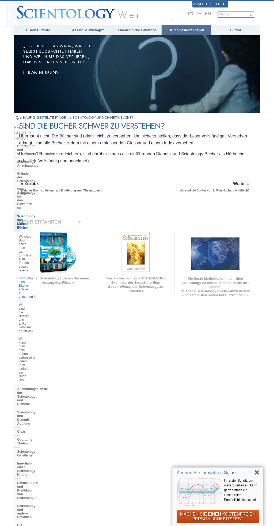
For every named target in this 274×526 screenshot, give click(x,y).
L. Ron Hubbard (38, 30)
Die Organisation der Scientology (42, 316)
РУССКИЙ (24, 447)
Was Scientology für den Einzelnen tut (36, 165)
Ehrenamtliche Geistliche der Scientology (219, 448)
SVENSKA (75, 423)
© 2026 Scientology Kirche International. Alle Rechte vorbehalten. (69, 520)
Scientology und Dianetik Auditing (43, 252)
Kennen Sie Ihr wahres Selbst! (207, 472)
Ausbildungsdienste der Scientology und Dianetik (36, 241)
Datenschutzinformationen (119, 524)
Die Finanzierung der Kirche (38, 352)
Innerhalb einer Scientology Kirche (38, 286)
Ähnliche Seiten (208, 4)
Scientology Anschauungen (38, 147)
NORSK (73, 418)
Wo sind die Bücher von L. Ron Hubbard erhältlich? (41, 213)
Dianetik (201, 414)
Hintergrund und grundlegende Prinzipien (36, 137)
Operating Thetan (30, 268)
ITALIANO (75, 445)
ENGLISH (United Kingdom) (39, 418)
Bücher (235, 30)
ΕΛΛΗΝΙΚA (76, 440)
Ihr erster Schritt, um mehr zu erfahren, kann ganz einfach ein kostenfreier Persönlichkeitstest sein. (241, 490)
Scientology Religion (212, 425)
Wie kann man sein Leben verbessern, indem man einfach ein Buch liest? (44, 227)
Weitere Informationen (146, 455)
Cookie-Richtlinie (159, 524)
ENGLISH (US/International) (39, 412)
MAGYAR (74, 412)
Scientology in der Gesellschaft (41, 360)
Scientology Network (212, 419)
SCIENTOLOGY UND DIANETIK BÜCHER (103, 117)
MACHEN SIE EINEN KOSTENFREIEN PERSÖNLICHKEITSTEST (218, 516)
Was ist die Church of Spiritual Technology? (40, 342)
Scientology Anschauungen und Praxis (150, 416)
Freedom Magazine (211, 465)
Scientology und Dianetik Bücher (42, 176)
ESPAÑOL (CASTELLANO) (89, 434)
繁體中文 (23, 452)
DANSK (22, 423)
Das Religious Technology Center (42, 332)
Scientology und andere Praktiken (43, 308)
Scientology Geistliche (34, 276)
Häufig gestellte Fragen (186, 30)
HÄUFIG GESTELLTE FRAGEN (46, 117)
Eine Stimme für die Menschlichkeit (144, 426)
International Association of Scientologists (218, 458)
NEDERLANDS (28, 458)
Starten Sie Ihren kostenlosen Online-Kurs (220, 438)
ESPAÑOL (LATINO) (83, 429)
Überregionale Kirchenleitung (39, 324)
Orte (131, 466)
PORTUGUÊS (78, 451)
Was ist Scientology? (88, 30)
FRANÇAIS (25, 429)
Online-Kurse (139, 450)
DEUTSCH (25, 463)
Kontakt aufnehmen (144, 461)
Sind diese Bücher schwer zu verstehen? (39, 202)
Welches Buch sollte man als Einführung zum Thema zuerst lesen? (40, 188)
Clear (21, 260)
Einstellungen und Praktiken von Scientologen (42, 298)
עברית (22, 435)
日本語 (21, 441)
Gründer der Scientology (36, 155)
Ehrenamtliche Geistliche (137, 30)
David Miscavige (208, 430)
